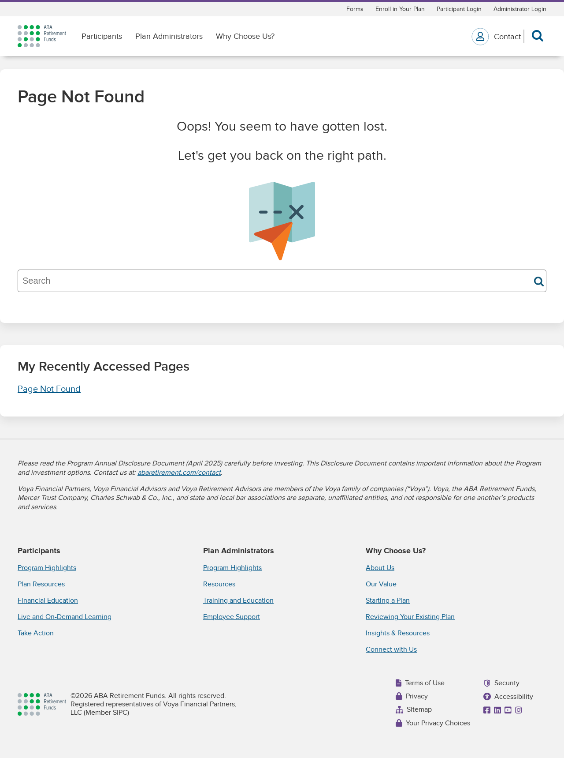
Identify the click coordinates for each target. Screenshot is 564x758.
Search (539, 281)
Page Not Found (49, 389)
